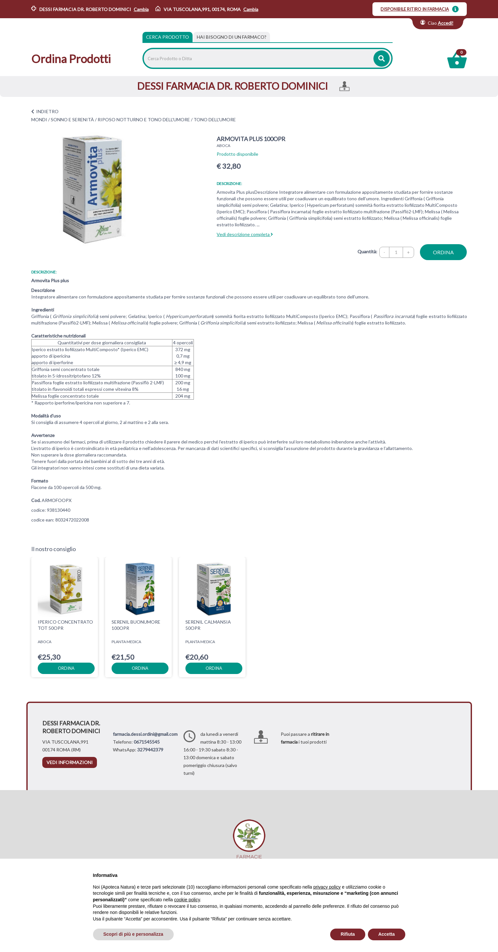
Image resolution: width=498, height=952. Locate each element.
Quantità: (367, 251)
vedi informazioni (70, 762)
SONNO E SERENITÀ (72, 119)
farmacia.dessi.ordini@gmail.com (145, 734)
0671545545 (147, 742)
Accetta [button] (386, 934)
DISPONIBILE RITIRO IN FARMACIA (415, 9)
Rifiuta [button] (348, 934)
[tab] (231, 37)
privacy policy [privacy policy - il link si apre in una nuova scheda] (327, 887)
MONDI (39, 119)
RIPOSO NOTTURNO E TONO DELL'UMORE (144, 119)
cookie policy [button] (187, 899)
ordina (443, 252)
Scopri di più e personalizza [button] (133, 934)
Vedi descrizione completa (245, 234)
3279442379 (150, 749)
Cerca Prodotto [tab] (167, 37)
